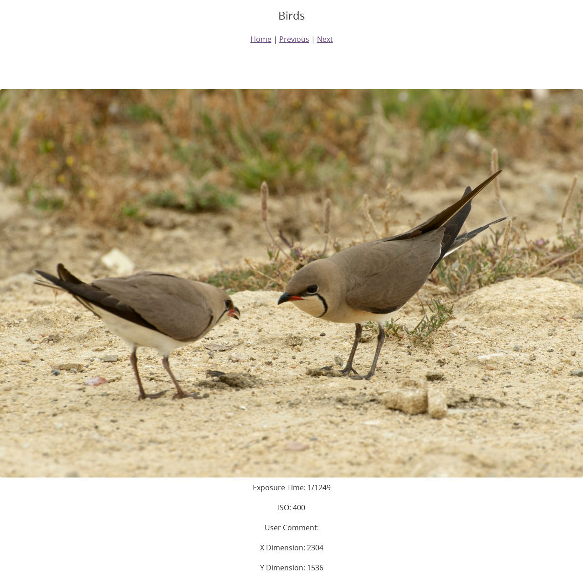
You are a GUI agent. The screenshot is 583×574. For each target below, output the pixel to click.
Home (261, 39)
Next (325, 39)
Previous (294, 39)
